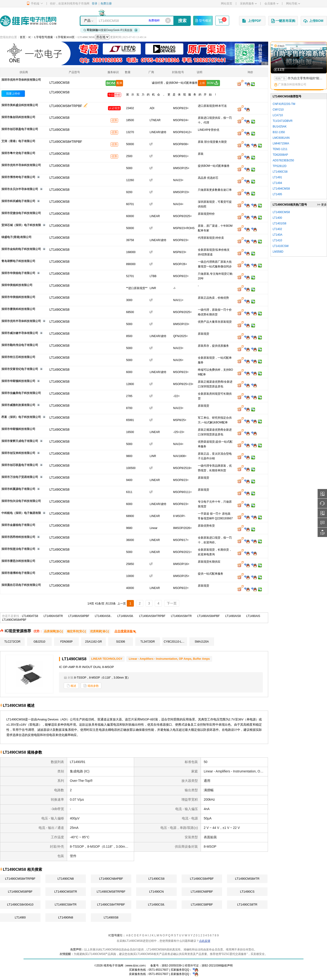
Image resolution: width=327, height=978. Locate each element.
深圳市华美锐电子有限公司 (18, 273)
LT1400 (277, 217)
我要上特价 (13, 93)
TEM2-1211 (280, 149)
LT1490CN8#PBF (111, 878)
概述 (71, 686)
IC (29, 37)
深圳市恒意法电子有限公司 (18, 549)
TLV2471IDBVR (283, 121)
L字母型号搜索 (43, 37)
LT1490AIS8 (233, 616)
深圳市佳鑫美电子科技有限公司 (21, 393)
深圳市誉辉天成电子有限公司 (19, 441)
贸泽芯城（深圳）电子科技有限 (21, 225)
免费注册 (106, 3)
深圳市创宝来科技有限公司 (18, 453)
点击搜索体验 (125, 631)
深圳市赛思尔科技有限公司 (18, 561)
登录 (94, 3)
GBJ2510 (39, 641)
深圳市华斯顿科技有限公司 (18, 381)
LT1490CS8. (156, 904)
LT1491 (277, 177)
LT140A (277, 234)
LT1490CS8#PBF (202, 878)
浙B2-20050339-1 (173, 965)
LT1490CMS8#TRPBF (65, 106)
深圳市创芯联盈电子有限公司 (19, 129)
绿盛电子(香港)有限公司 (16, 237)
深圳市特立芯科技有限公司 (18, 357)
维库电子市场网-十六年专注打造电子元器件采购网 (28, 20)
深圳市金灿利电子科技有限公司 (21, 249)
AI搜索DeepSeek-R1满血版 (111, 30)
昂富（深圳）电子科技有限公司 (21, 417)
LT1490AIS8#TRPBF (152, 616)
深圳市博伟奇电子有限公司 (18, 177)
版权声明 (227, 965)
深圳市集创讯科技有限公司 (18, 117)
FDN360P (66, 641)
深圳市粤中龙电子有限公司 (18, 153)
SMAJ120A (202, 641)
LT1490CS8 (156, 878)
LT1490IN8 (65, 917)
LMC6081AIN (281, 137)
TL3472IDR (147, 641)
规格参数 (91, 686)
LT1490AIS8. (125, 616)
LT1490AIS (253, 616)
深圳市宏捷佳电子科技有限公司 (21, 213)
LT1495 (277, 194)
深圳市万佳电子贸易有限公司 (19, 477)
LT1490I (20, 917)
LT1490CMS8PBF (20, 891)
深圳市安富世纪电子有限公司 (19, 369)
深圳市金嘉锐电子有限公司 (18, 525)
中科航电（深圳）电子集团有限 (21, 513)
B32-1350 (279, 132)
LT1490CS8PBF (202, 904)
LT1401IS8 (279, 223)
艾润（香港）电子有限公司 (18, 141)
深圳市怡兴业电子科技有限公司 (21, 501)
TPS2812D (280, 166)
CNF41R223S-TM (284, 104)
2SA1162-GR (93, 641)
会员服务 (271, 3)
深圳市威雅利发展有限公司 (18, 405)
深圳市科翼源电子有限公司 (18, 489)
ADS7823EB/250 (283, 160)
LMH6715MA (281, 143)
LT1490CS (247, 891)
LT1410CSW (281, 246)
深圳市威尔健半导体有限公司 (19, 333)
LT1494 (277, 183)
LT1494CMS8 (281, 188)
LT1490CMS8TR (65, 891)
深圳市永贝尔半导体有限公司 (19, 189)
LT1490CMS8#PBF (14, 619)
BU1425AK (280, 126)
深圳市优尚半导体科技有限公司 (21, 79)
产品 (87, 20)
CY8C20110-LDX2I (175, 641)
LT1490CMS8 (59, 92)
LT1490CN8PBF (202, 891)
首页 (22, 37)
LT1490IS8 (111, 917)
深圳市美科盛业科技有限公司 (19, 105)
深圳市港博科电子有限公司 (18, 573)
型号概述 (203, 20)
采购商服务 (248, 3)
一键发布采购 (283, 21)
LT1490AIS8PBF (78, 616)
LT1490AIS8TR (53, 616)
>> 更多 (322, 204)
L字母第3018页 (65, 37)
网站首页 (226, 3)
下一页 (172, 603)
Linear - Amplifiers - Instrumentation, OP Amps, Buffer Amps (169, 658)
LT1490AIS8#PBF (208, 616)
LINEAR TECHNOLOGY (107, 658)
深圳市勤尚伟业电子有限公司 (19, 345)
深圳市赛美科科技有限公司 (18, 309)
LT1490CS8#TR (66, 904)
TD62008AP (280, 154)
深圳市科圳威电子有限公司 (18, 201)
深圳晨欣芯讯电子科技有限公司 (21, 585)
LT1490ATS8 (30, 616)
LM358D (278, 251)
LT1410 (277, 240)
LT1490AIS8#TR (181, 616)
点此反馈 (204, 940)
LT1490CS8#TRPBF (111, 904)
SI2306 (120, 641)
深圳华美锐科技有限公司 (16, 285)
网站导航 (293, 3)
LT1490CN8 (65, 878)
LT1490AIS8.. (103, 616)
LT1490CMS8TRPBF (111, 891)
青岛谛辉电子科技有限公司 (18, 261)
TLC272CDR (12, 641)
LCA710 (278, 115)
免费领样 (154, 20)
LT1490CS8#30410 (20, 904)
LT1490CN (156, 891)
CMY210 (278, 109)
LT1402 (277, 229)
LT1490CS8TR (247, 904)
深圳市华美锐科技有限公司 (18, 297)
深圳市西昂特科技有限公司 (18, 537)
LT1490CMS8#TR (247, 878)
